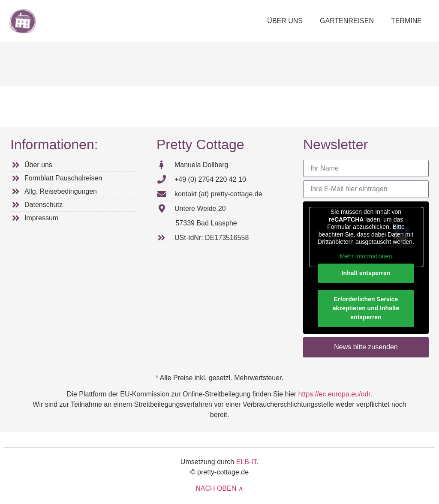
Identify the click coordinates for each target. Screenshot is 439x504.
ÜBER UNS (285, 20)
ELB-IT (246, 461)
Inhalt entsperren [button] (366, 273)
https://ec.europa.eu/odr (334, 394)
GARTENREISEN (347, 20)
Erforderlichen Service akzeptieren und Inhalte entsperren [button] (366, 308)
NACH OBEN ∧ (219, 488)
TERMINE (406, 20)
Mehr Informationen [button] (366, 255)
